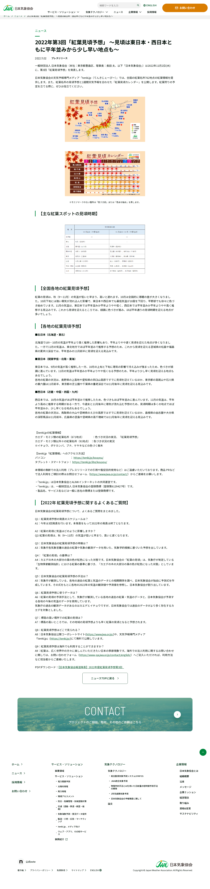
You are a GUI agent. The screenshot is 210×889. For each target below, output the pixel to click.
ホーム (7, 16)
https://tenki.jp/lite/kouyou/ (89, 462)
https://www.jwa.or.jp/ (99, 634)
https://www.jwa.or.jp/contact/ (109, 474)
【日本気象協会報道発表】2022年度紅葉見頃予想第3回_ (91, 667)
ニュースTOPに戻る (105, 678)
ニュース (18, 16)
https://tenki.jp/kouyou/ (88, 457)
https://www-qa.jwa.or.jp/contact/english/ (105, 655)
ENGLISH (149, 5)
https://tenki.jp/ (60, 638)
